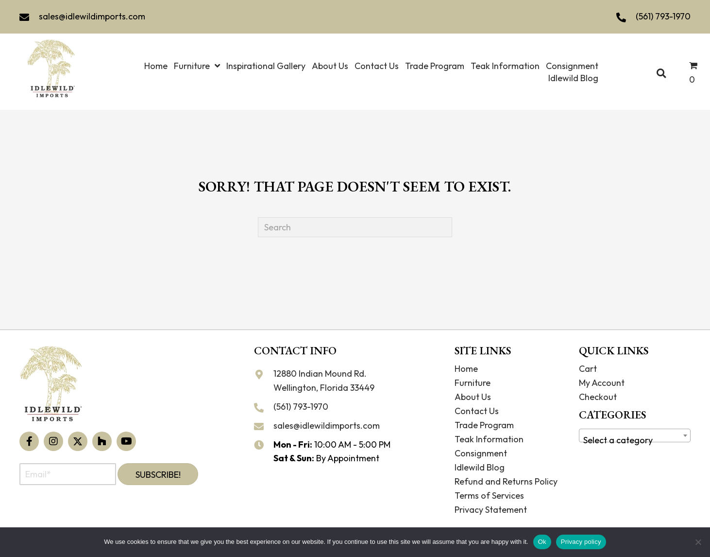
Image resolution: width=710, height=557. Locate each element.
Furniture (472, 382)
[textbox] (634, 440)
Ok (542, 541)
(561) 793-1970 (663, 16)
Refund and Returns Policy (506, 481)
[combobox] (635, 435)
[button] (29, 441)
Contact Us (477, 411)
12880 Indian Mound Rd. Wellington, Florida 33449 (323, 380)
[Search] (355, 227)
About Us (473, 396)
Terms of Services (489, 495)
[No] (698, 542)
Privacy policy (581, 541)
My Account (602, 382)
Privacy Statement (491, 509)
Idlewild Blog (480, 467)
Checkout (598, 396)
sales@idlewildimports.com (92, 16)
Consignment (481, 453)
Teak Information (489, 439)
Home (466, 368)
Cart (588, 368)
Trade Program (484, 425)
